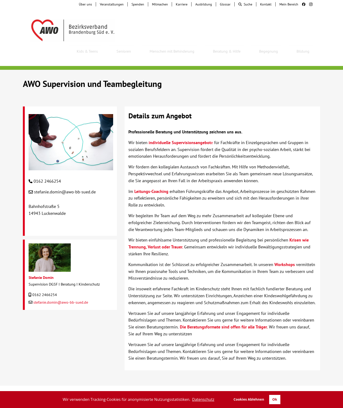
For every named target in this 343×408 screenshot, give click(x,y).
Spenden (137, 4)
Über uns (85, 4)
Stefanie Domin (41, 264)
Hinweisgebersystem (111, 386)
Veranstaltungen (112, 4)
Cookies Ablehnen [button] (248, 399)
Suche (245, 4)
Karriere (181, 4)
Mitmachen (160, 4)
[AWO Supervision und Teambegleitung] (71, 153)
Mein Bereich (288, 4)
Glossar (225, 4)
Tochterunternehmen (68, 386)
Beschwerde (146, 386)
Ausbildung (203, 4)
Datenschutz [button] (203, 399)
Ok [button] (274, 399)
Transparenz (304, 386)
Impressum (248, 386)
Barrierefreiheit (218, 386)
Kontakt (266, 4)
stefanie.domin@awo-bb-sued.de (65, 179)
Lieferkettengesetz (180, 386)
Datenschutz (275, 386)
